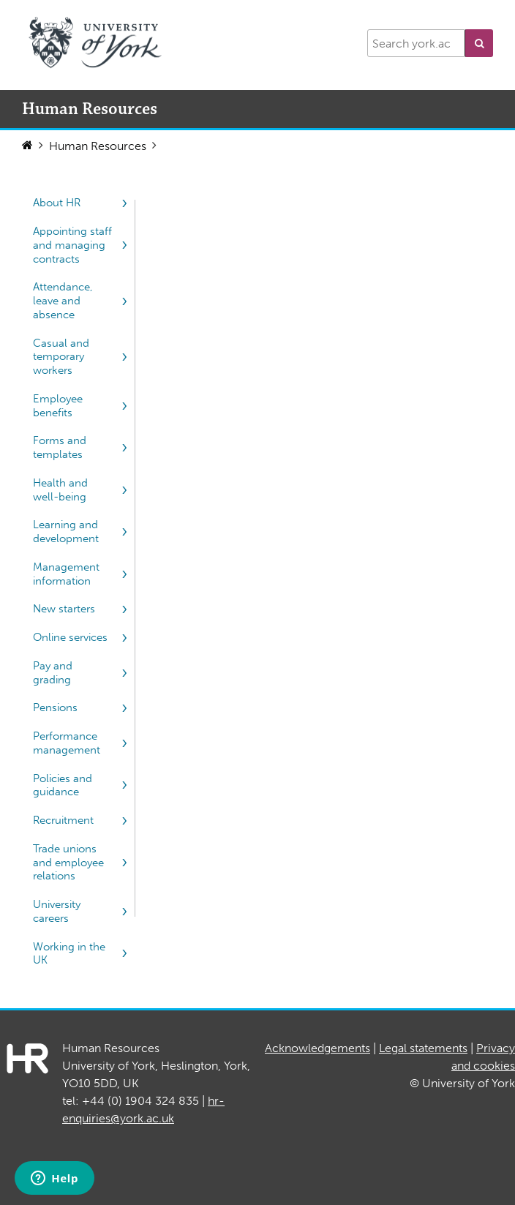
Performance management (66, 743)
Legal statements (423, 1048)
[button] (479, 43)
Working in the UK (69, 953)
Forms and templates (59, 447)
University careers (56, 911)
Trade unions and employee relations (68, 862)
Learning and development (66, 531)
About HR (56, 202)
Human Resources (97, 146)
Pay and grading (52, 672)
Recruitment (63, 820)
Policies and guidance (62, 785)
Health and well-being (60, 489)
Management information (66, 574)
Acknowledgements (317, 1048)
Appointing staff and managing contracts (72, 245)
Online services (70, 637)
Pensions (55, 707)
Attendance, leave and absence (63, 300)
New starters (64, 608)
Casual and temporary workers (61, 357)
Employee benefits (58, 405)
